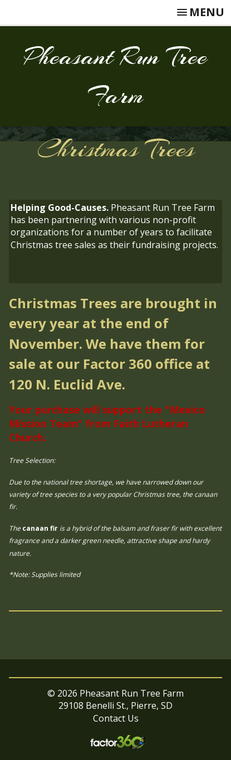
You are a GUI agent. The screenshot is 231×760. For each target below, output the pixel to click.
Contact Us (116, 718)
